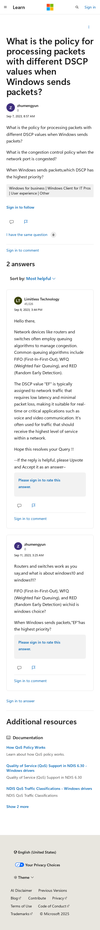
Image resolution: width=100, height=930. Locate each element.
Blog (14, 898)
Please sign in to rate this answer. (39, 483)
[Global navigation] (5, 7)
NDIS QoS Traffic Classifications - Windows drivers (49, 788)
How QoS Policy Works (25, 747)
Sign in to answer (20, 700)
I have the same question (26, 234)
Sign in (90, 7)
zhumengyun (27, 105)
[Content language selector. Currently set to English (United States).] (35, 852)
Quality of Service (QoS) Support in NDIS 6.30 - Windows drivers (46, 768)
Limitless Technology (41, 299)
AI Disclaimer (21, 890)
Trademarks (20, 913)
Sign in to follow (20, 207)
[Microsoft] (50, 7)
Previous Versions (52, 890)
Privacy (58, 898)
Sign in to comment (22, 250)
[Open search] (77, 7)
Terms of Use (21, 906)
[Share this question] (89, 27)
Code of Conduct (52, 906)
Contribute (37, 898)
